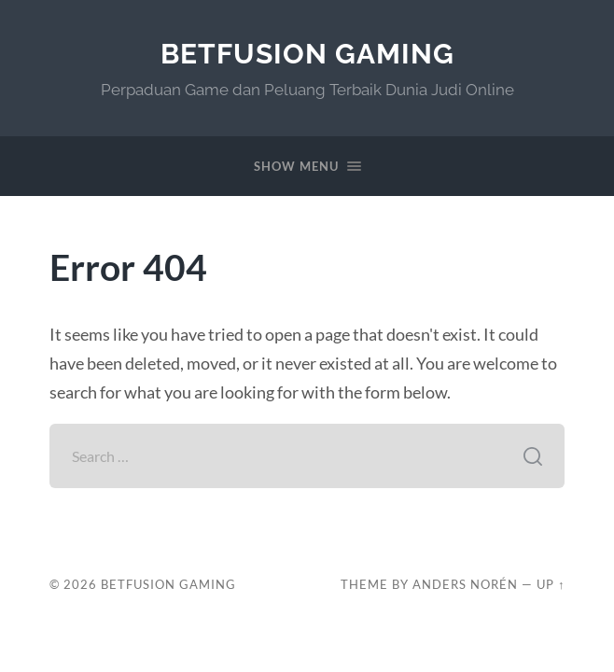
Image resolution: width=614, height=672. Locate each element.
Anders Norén (465, 584)
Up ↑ (551, 584)
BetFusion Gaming (307, 53)
